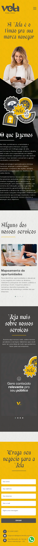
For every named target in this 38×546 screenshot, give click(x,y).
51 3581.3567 (13, 531)
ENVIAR (19, 520)
